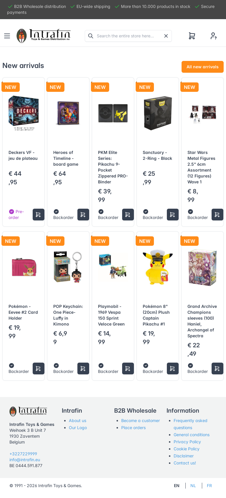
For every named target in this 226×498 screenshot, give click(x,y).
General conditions (192, 434)
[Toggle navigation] (7, 36)
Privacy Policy (187, 441)
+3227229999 (23, 453)
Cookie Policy (187, 448)
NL (193, 485)
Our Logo (78, 427)
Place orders (133, 427)
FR (209, 485)
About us (77, 420)
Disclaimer (184, 455)
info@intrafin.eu (24, 459)
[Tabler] (43, 36)
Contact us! (185, 462)
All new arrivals (203, 66)
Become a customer (140, 420)
